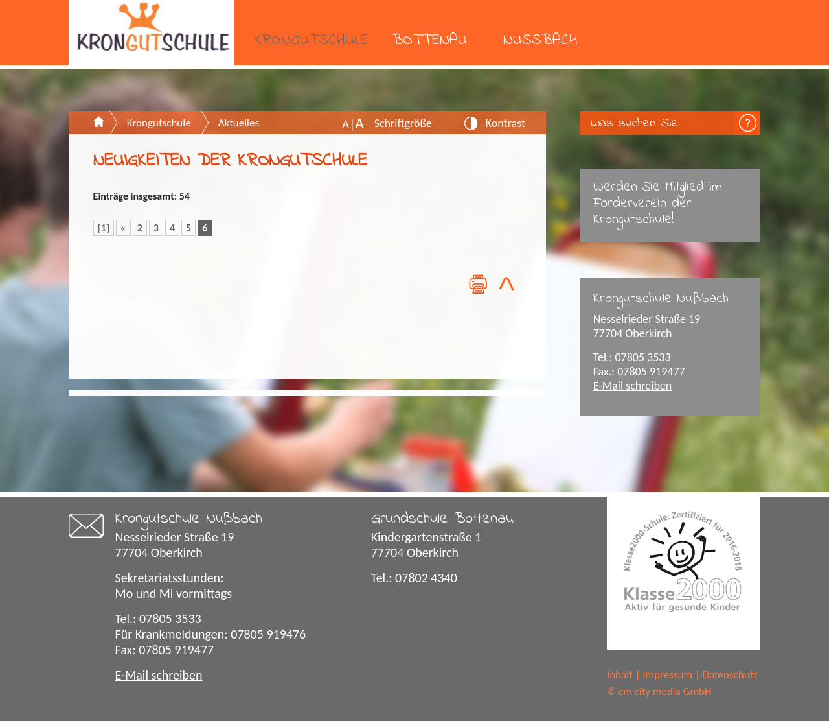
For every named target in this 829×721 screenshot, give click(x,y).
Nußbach (540, 40)
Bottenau (429, 40)
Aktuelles (238, 123)
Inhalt (620, 674)
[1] (104, 228)
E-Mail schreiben (632, 386)
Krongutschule (311, 40)
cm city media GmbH (665, 691)
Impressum (667, 674)
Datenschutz (730, 674)
